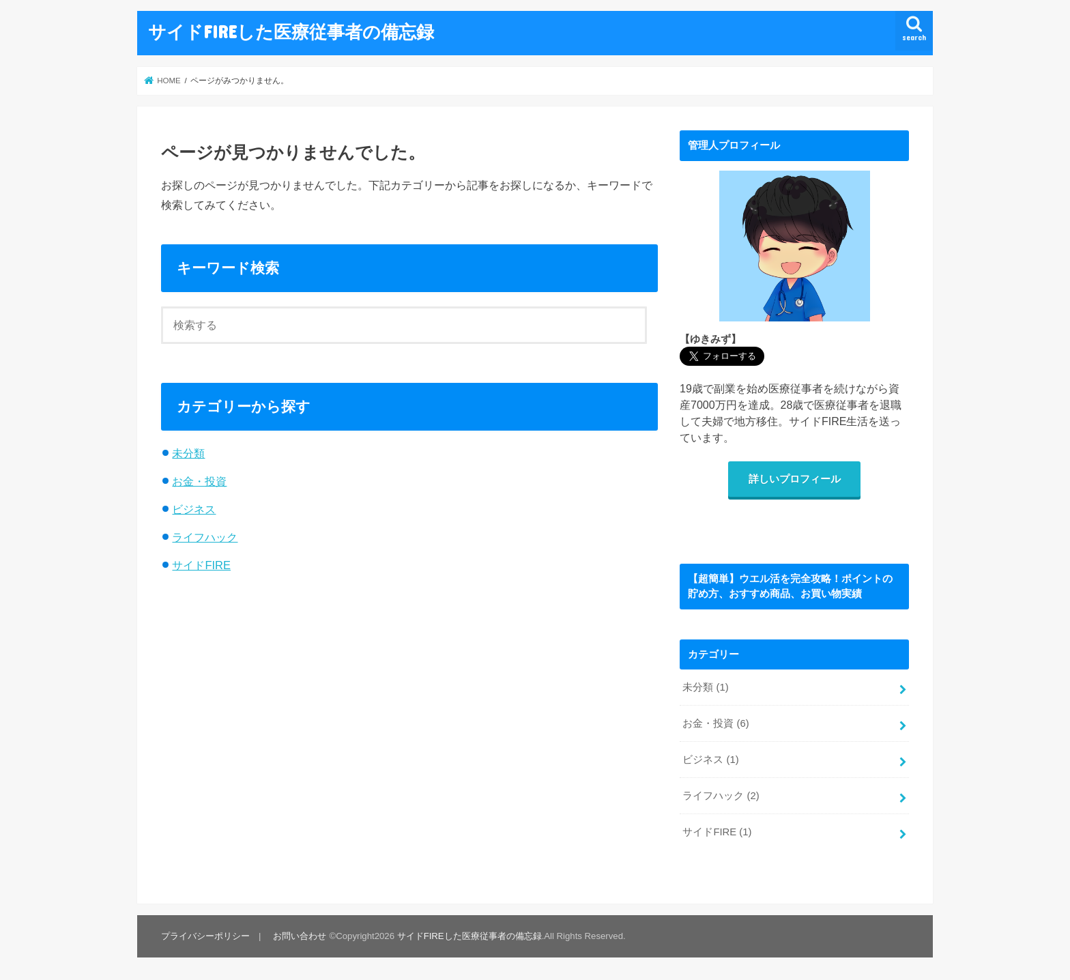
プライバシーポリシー (205, 936)
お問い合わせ (299, 936)
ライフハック (204, 537)
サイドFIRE (201, 565)
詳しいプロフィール (795, 479)
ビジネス (194, 509)
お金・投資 (199, 481)
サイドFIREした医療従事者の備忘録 (291, 31)
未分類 (188, 453)
